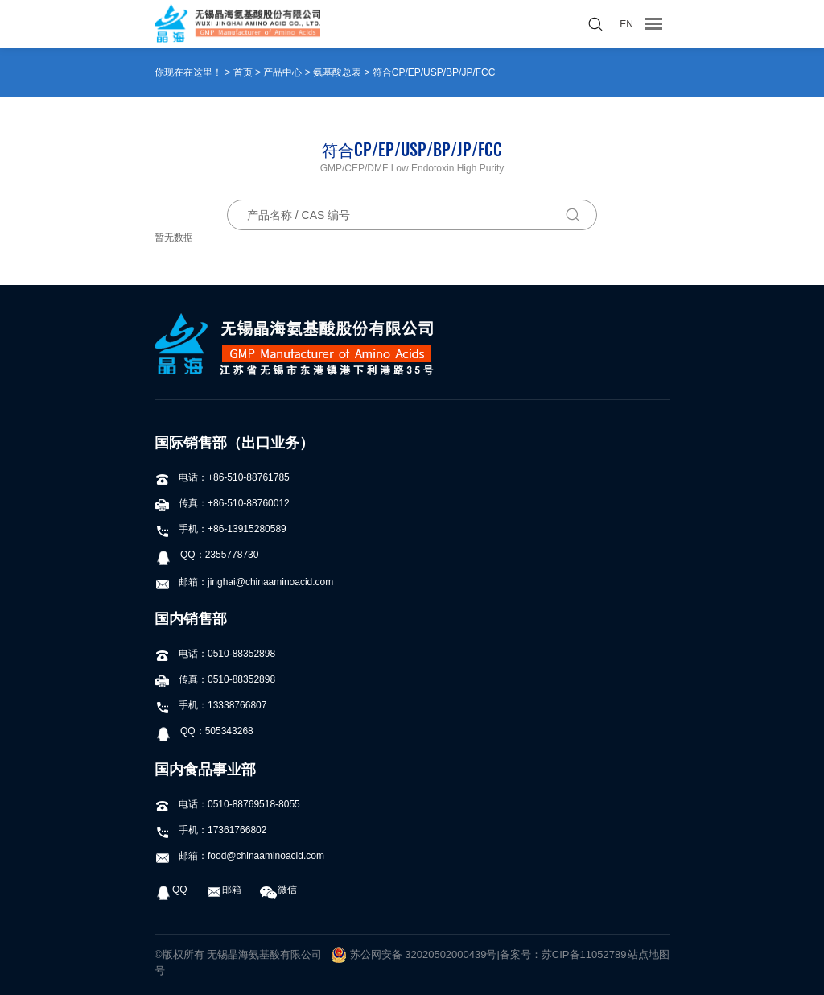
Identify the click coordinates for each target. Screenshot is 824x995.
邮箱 (223, 889)
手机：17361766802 (210, 830)
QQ (170, 889)
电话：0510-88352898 (214, 653)
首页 (243, 72)
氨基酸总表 (337, 72)
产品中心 (282, 72)
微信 (278, 889)
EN (626, 24)
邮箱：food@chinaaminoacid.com (239, 855)
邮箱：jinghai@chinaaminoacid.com (243, 582)
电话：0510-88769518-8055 (227, 804)
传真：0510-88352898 (214, 679)
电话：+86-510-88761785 (222, 477)
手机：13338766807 (210, 705)
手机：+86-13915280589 (220, 529)
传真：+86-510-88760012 (222, 503)
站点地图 (649, 954)
